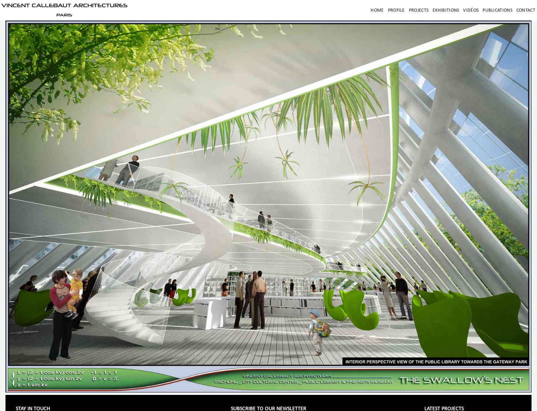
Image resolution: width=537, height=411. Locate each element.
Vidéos (470, 10)
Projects (418, 10)
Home (377, 10)
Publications (497, 10)
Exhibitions (446, 10)
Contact (525, 10)
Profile (396, 10)
